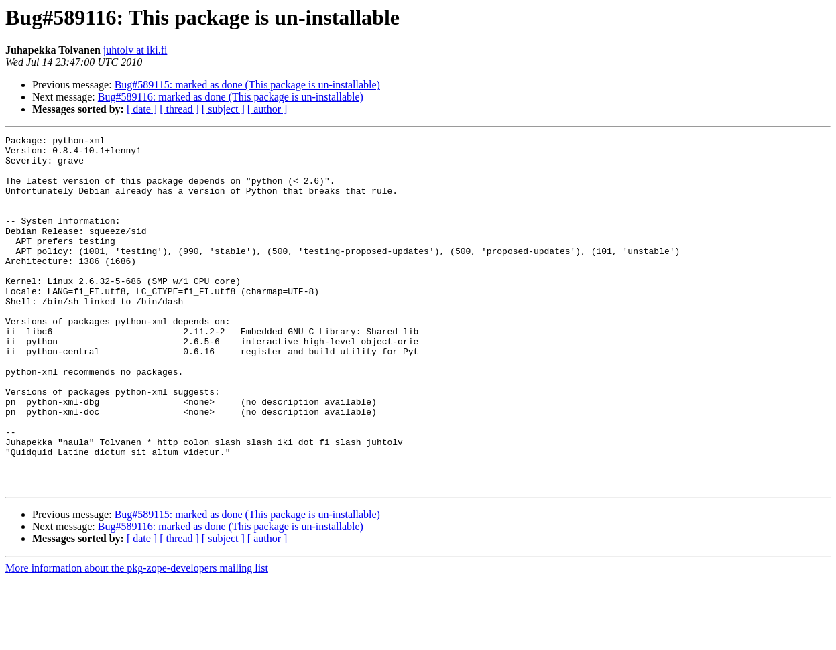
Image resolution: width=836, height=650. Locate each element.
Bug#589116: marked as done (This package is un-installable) (230, 97)
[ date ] (142, 109)
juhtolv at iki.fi (135, 50)
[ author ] (267, 109)
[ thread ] (179, 109)
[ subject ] (223, 109)
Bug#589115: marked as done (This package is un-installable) (247, 84)
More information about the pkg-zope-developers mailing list (136, 638)
